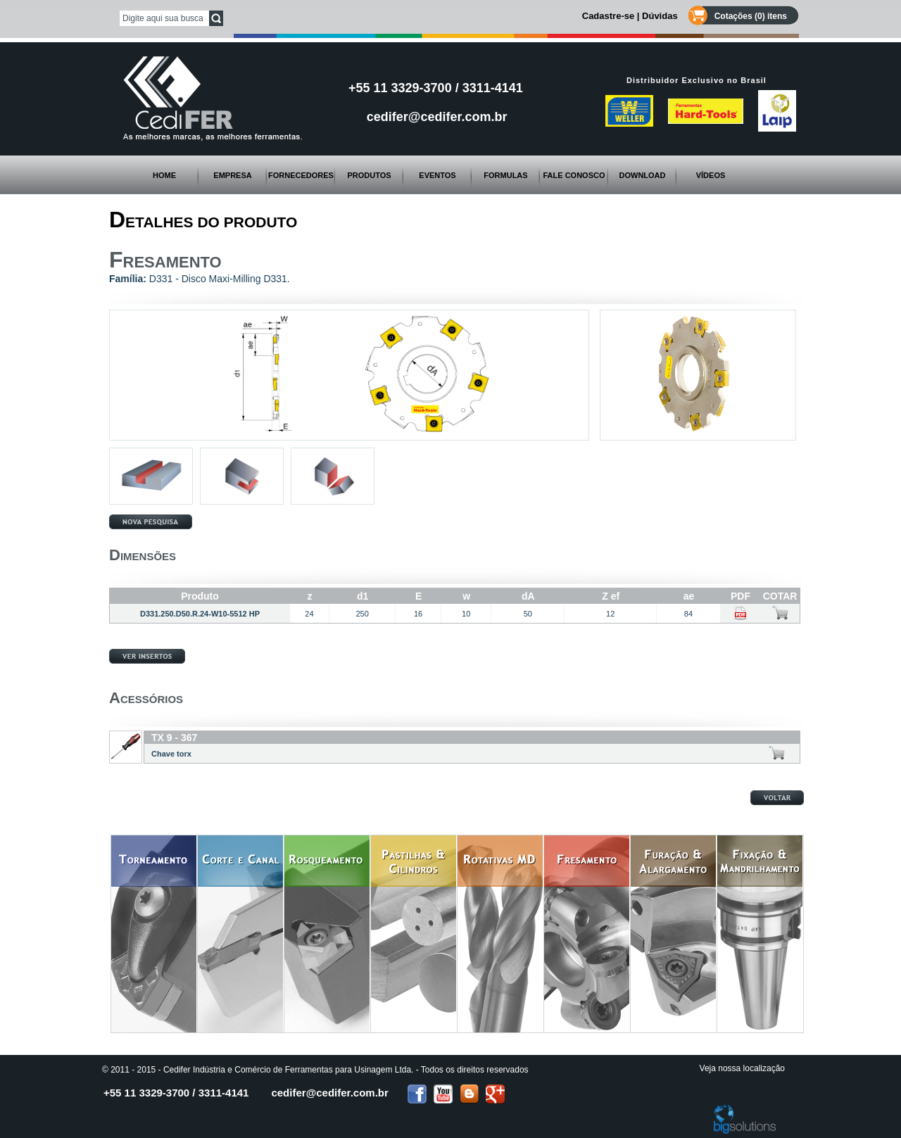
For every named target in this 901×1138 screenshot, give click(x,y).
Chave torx (171, 754)
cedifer (329, 1093)
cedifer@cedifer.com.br (437, 117)
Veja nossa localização (742, 1068)
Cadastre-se (608, 16)
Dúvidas (660, 16)
